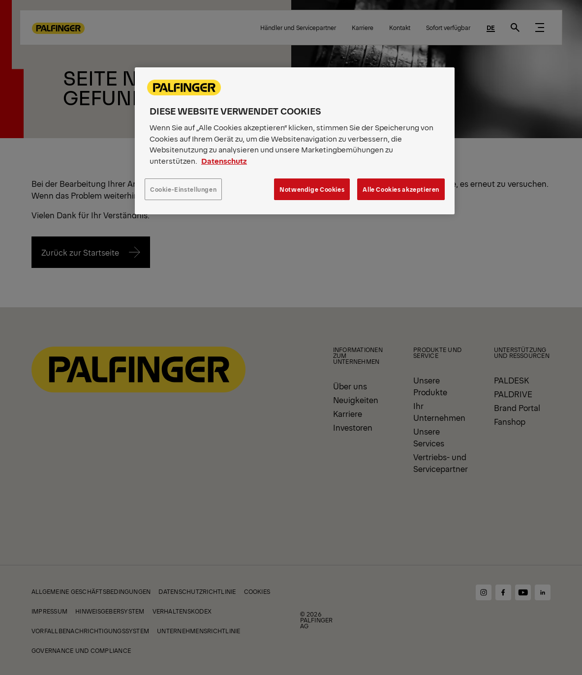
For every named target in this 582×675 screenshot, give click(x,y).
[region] (295, 140)
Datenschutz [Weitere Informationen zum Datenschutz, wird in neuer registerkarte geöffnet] (224, 160)
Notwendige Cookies (311, 189)
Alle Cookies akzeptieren (401, 189)
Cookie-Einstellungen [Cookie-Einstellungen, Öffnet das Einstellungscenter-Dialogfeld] (183, 189)
